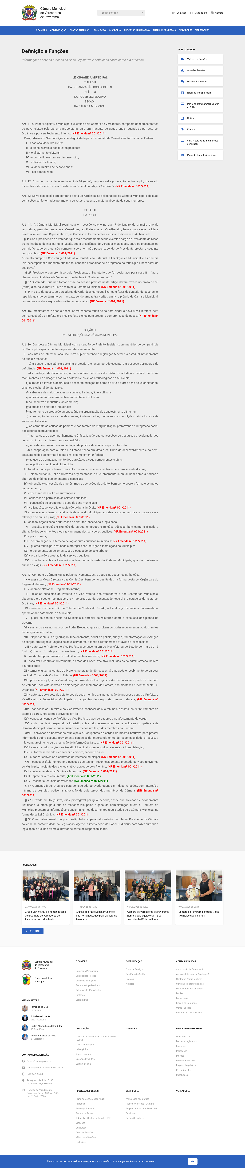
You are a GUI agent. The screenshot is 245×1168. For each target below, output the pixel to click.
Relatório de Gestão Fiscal (189, 1012)
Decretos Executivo (85, 1059)
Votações (80, 1123)
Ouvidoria (115, 30)
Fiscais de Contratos (186, 1003)
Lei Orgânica (82, 1049)
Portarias (80, 1103)
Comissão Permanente (87, 971)
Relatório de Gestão (136, 974)
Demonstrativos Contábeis (189, 988)
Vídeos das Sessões (86, 1137)
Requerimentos (183, 1070)
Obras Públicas (183, 1008)
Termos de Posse (84, 1113)
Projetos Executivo (185, 1060)
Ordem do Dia (183, 1036)
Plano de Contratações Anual (90, 1099)
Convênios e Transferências (190, 984)
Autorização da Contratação (190, 969)
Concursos (81, 1127)
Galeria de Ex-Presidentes (88, 990)
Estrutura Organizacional (88, 985)
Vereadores (202, 30)
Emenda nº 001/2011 (91, 133)
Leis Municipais (83, 1063)
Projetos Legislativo (186, 1065)
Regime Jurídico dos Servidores (142, 1108)
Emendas (181, 1046)
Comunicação (58, 30)
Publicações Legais (164, 30)
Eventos (130, 979)
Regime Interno (83, 1054)
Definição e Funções (86, 980)
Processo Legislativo (137, 30)
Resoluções (182, 1075)
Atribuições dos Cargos (137, 1099)
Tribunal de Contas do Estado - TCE (93, 1118)
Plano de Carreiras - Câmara (140, 1103)
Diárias (179, 993)
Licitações (81, 1142)
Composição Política (86, 976)
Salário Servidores (135, 1118)
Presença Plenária (85, 1108)
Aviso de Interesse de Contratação (193, 974)
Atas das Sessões (84, 1132)
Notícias (130, 984)
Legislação (99, 30)
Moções (180, 1055)
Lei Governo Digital (85, 1044)
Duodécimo (182, 998)
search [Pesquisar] (142, 12)
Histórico (80, 995)
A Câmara (41, 30)
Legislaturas (82, 1000)
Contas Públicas (79, 30)
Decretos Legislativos (187, 1041)
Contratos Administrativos (189, 979)
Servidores (185, 30)
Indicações (181, 1051)
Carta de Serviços (135, 969)
